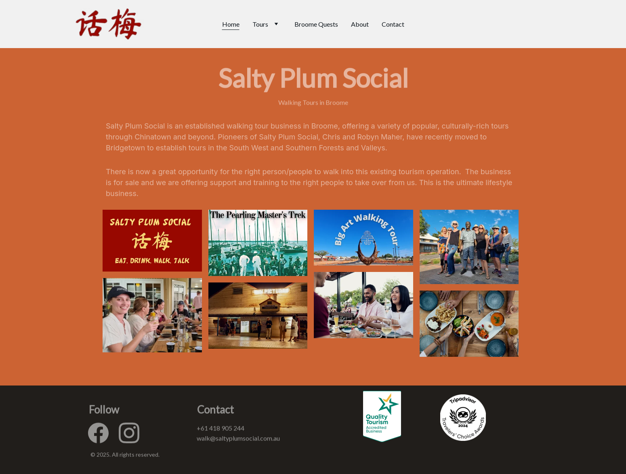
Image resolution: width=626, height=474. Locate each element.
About (360, 24)
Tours (260, 24)
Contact (393, 24)
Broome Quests (316, 24)
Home (230, 24)
